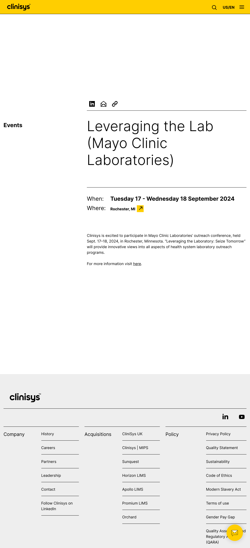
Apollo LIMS (132, 489)
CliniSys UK (132, 433)
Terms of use (217, 503)
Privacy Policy (218, 433)
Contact (48, 489)
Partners (49, 461)
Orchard (129, 517)
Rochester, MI (122, 209)
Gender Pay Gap (220, 517)
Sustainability (218, 461)
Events (13, 125)
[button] (215, 7)
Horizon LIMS (134, 475)
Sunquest (130, 461)
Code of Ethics (219, 475)
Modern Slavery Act (223, 489)
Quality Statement (222, 447)
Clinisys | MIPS (135, 447)
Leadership (51, 475)
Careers (48, 447)
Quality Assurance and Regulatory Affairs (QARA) (226, 536)
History (47, 433)
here (137, 264)
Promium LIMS (135, 503)
